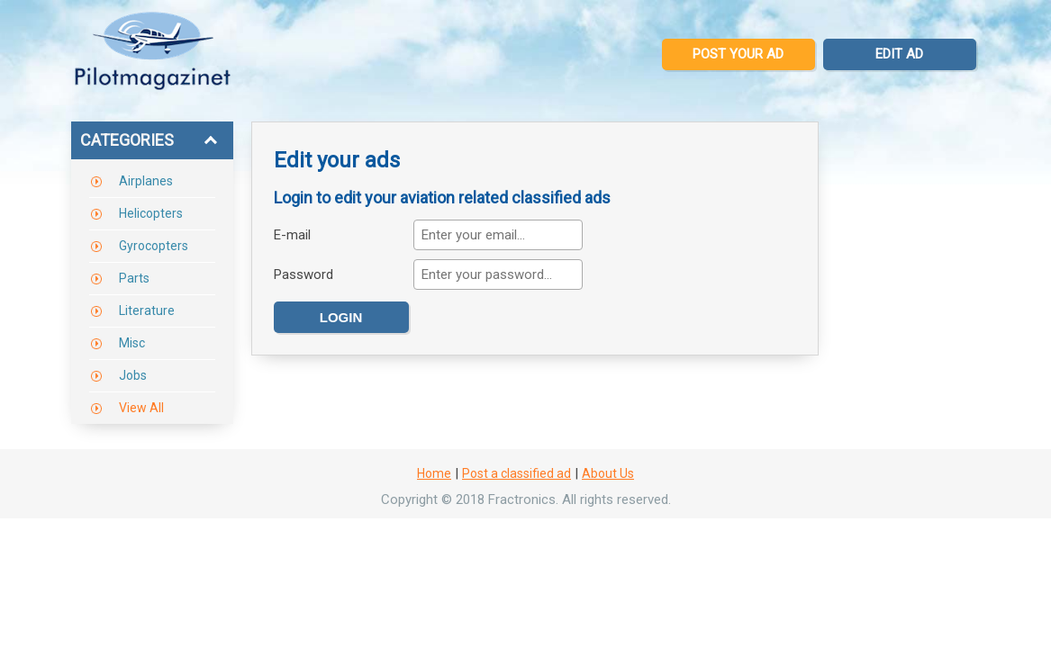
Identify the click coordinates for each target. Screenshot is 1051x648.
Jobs (133, 375)
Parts (134, 278)
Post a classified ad (516, 473)
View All (141, 407)
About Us (608, 473)
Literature (147, 310)
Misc (132, 343)
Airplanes (146, 181)
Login (341, 317)
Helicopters (151, 213)
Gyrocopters (153, 245)
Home (434, 473)
